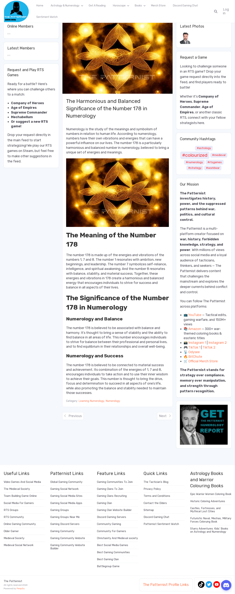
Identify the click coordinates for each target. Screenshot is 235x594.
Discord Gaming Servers (111, 517)
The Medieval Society (17, 489)
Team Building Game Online (20, 496)
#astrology (204, 148)
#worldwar (213, 168)
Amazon (194, 329)
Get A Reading (97, 5)
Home (39, 5)
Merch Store (158, 5)
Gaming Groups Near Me (65, 517)
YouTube (194, 315)
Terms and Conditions (157, 496)
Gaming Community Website (67, 538)
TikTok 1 (194, 347)
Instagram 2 (217, 343)
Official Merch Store (203, 361)
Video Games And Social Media (22, 482)
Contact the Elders (155, 503)
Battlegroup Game (108, 566)
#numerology (194, 162)
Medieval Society (14, 538)
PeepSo (21, 588)
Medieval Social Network (18, 545)
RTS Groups (11, 510)
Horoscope (119, 5)
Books (138, 5)
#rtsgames (214, 162)
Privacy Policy (152, 489)
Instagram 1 (197, 343)
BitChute (195, 357)
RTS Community (14, 517)
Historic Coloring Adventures (207, 501)
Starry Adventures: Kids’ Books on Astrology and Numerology (209, 530)
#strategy (194, 168)
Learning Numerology (91, 401)
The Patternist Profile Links (166, 584)
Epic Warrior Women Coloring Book (210, 494)
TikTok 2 (209, 347)
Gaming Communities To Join (115, 482)
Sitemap (149, 510)
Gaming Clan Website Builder (114, 510)
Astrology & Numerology (65, 5)
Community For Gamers (111, 531)
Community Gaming (109, 524)
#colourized (194, 155)
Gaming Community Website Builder (67, 547)
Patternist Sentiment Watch (161, 524)
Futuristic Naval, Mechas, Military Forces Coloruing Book (210, 520)
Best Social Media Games (112, 545)
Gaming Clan (104, 503)
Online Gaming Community (20, 524)
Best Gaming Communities (113, 552)
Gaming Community (62, 531)
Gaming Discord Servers (64, 524)
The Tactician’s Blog (156, 482)
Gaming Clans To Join (110, 489)
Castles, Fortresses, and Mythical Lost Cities (205, 510)
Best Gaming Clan (108, 559)
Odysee (194, 352)
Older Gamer (11, 531)
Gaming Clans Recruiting (112, 496)
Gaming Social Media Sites (66, 496)
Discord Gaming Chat (185, 5)
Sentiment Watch (47, 17)
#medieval (218, 155)
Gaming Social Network (64, 489)
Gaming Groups (59, 510)
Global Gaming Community (66, 482)
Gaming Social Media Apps (66, 503)
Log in (226, 11)
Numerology (113, 401)
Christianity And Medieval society (117, 538)
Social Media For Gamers (19, 503)
